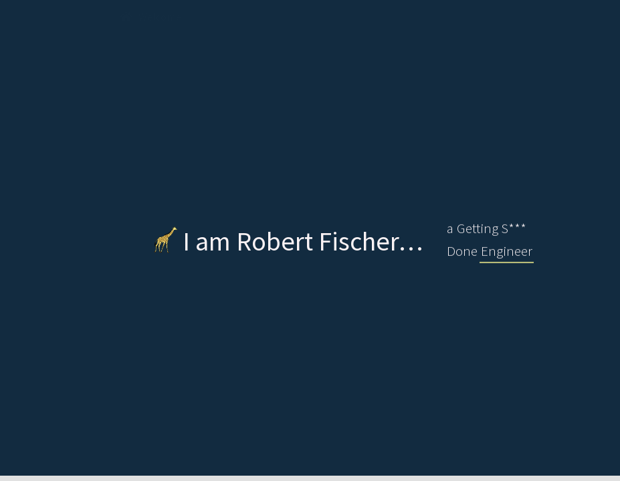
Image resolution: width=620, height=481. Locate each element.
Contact (472, 17)
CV (267, 17)
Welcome (150, 17)
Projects (333, 17)
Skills (402, 17)
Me (216, 17)
